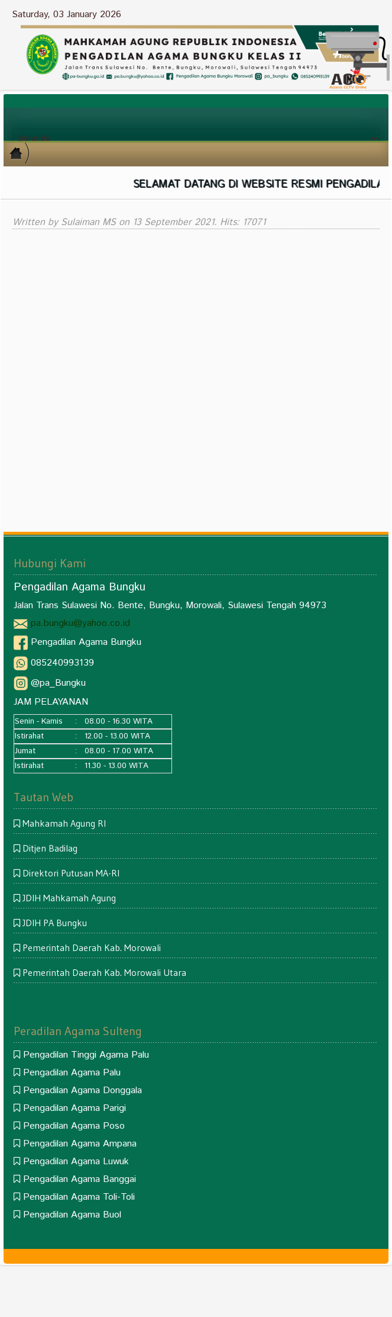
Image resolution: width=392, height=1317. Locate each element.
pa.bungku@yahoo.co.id (80, 623)
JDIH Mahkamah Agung (69, 898)
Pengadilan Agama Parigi (74, 1108)
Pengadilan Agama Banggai (79, 1179)
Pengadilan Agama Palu (72, 1073)
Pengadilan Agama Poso (74, 1126)
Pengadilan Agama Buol (72, 1215)
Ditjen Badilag (49, 848)
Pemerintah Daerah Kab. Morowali (91, 947)
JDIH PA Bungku (54, 923)
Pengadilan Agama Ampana (80, 1144)
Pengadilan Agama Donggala (82, 1090)
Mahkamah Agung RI (64, 823)
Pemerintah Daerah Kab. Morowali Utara (104, 972)
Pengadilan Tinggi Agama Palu (86, 1055)
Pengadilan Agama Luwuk (76, 1161)
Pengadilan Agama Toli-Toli (79, 1197)
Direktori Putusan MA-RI (70, 873)
